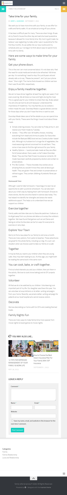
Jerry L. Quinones (17, 21)
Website (14, 412)
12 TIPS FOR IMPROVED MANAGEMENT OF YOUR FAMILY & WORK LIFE (18, 363)
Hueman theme (45, 487)
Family (4, 452)
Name (13, 403)
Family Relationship (16, 9)
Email (37, 403)
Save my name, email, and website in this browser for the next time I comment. (33, 422)
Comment (15, 386)
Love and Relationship (10, 458)
